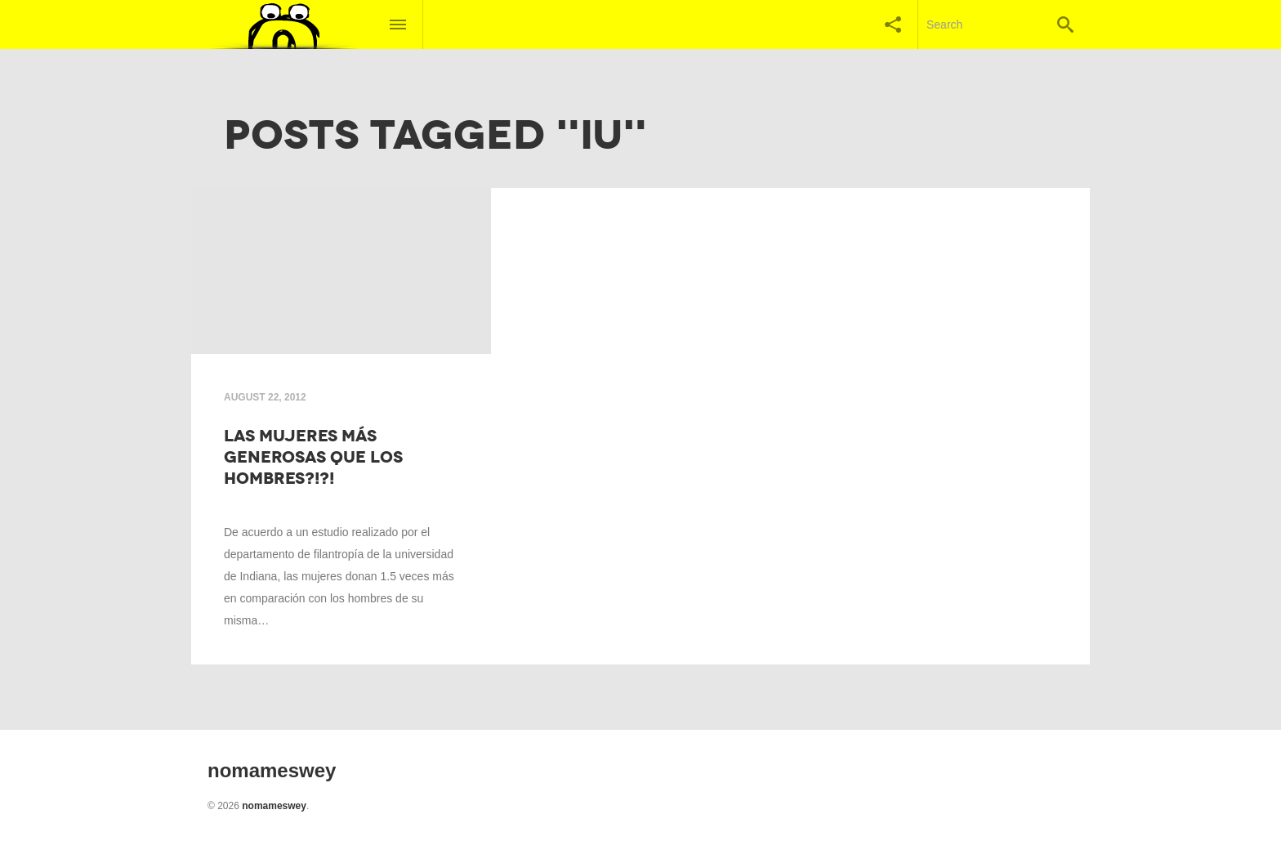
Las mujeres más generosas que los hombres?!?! (313, 457)
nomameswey (274, 806)
